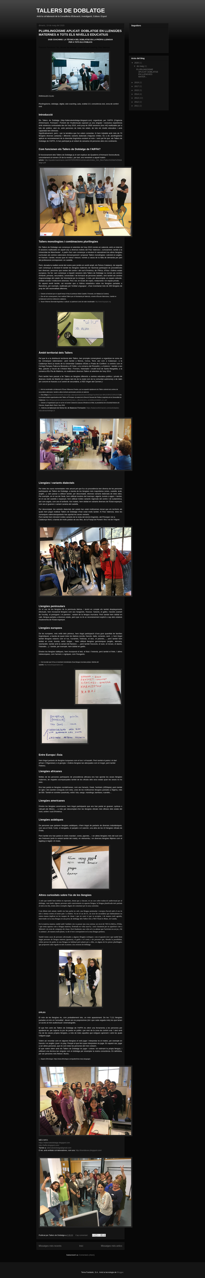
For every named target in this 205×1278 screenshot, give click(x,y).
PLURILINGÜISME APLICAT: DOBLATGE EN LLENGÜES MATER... (147, 73)
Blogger (120, 1272)
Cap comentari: (82, 1235)
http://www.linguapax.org (103, 301)
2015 (136, 90)
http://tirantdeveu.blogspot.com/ (89, 1150)
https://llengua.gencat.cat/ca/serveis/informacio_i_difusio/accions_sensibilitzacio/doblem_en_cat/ (76, 400)
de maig (140, 66)
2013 (136, 98)
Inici (81, 1246)
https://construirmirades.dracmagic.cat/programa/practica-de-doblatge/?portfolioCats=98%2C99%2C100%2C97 (84, 395)
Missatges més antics (111, 1246)
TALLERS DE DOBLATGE (70, 10)
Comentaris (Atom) (87, 1255)
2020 (136, 63)
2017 (136, 86)
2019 (136, 82)
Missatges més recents (50, 1246)
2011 (136, 106)
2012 (136, 102)
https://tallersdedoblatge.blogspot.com (54, 1143)
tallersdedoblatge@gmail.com (59, 1148)
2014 (136, 94)
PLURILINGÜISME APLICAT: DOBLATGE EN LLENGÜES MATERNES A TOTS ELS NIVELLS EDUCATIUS (80, 32)
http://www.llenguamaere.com (53, 665)
